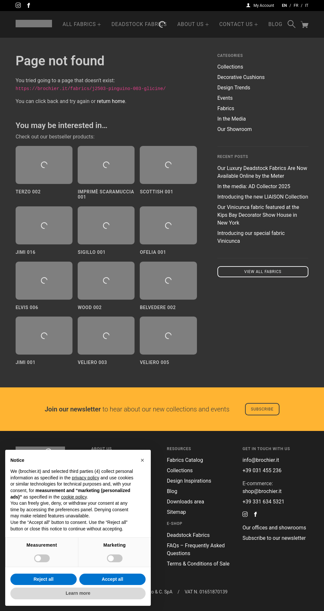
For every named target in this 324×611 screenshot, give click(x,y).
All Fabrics (79, 24)
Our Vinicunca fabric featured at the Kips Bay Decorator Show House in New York (258, 215)
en (284, 5)
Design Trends (233, 87)
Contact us (236, 24)
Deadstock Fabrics (139, 24)
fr (296, 5)
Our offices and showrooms (274, 528)
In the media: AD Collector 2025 (253, 186)
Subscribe (262, 409)
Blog (275, 24)
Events (225, 98)
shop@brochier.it (261, 491)
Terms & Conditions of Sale (198, 564)
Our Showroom (234, 129)
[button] (142, 460)
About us (190, 24)
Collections (230, 67)
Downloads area (185, 502)
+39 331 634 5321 (263, 502)
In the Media (231, 119)
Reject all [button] (43, 579)
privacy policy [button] (85, 477)
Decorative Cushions (241, 77)
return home (111, 101)
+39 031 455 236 (261, 470)
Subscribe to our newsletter (274, 538)
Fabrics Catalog (185, 460)
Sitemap (176, 512)
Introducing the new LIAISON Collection (262, 197)
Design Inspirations (189, 481)
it (306, 5)
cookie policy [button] (74, 497)
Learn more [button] (78, 593)
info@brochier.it (260, 460)
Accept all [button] (112, 579)
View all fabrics (262, 271)
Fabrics (225, 108)
